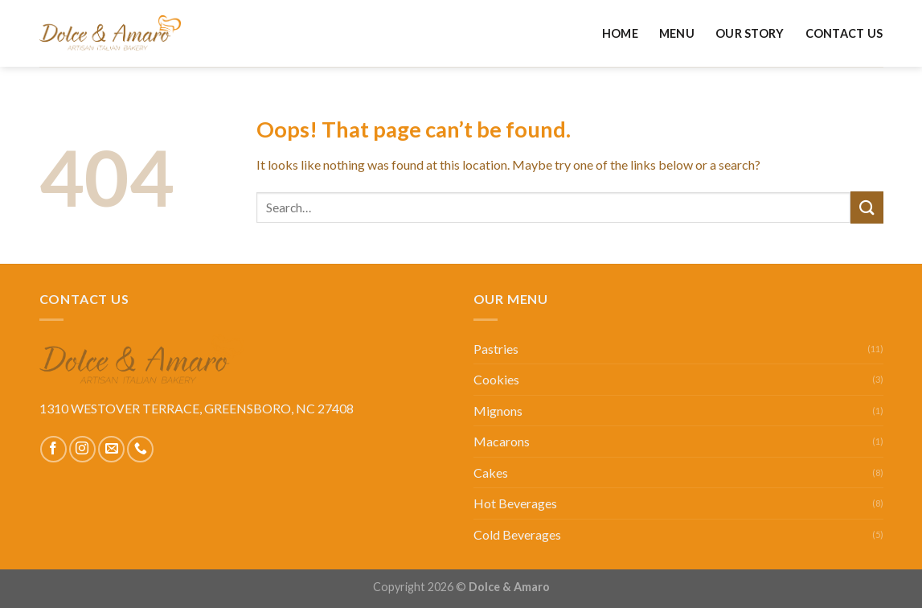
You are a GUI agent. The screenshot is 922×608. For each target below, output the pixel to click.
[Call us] (140, 449)
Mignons (497, 410)
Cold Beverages (517, 534)
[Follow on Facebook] (53, 449)
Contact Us (844, 33)
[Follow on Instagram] (82, 449)
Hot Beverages (515, 503)
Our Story (750, 33)
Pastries (495, 348)
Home (620, 33)
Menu (677, 33)
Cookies (496, 379)
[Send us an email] (111, 449)
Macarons (501, 441)
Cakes (490, 472)
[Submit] (866, 207)
